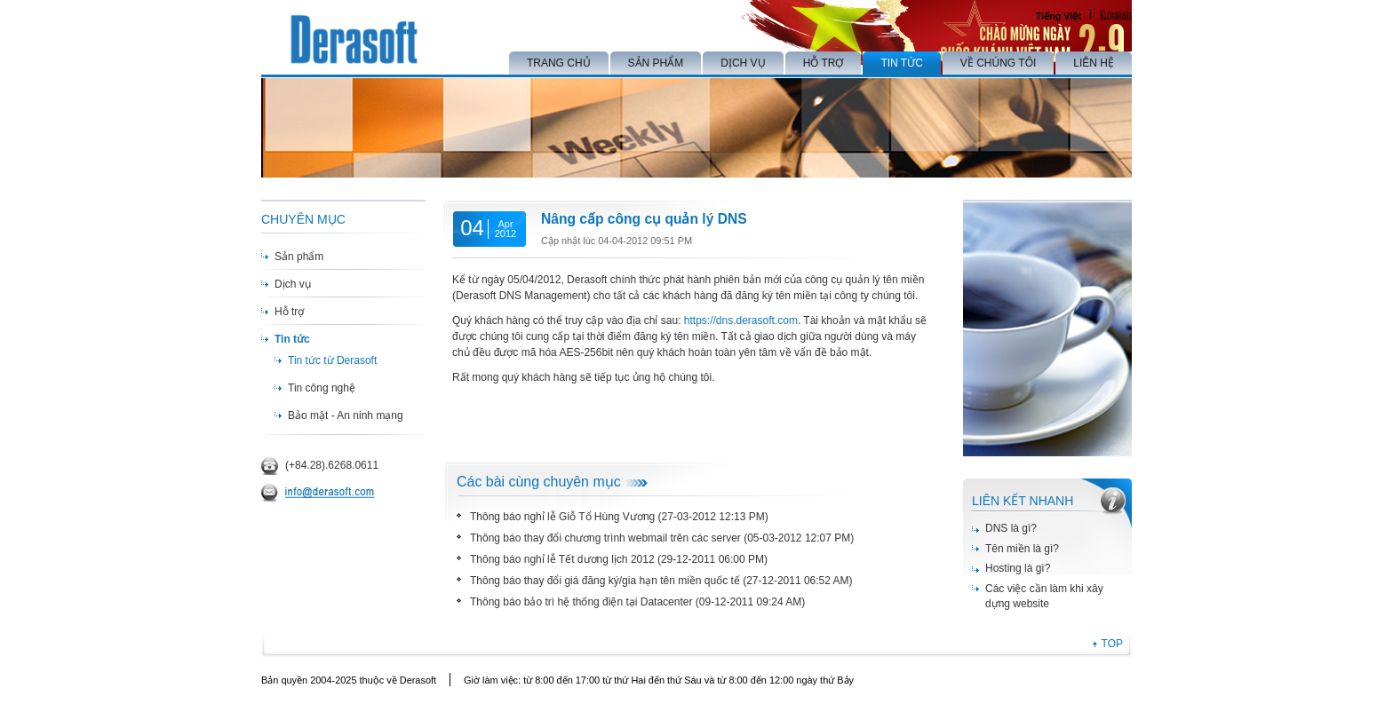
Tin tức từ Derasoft (332, 360)
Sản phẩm (299, 256)
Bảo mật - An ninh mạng (345, 415)
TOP (1112, 643)
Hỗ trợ (289, 311)
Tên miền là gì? (1022, 548)
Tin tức (292, 339)
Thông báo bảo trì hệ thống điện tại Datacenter (581, 602)
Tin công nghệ (321, 388)
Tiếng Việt (1058, 16)
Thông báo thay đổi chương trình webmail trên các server (605, 538)
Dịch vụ (293, 284)
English (1116, 14)
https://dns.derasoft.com (741, 320)
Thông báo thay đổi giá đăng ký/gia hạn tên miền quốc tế (605, 580)
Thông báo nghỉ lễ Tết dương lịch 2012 (562, 559)
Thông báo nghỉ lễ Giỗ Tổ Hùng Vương (562, 516)
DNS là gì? (1011, 528)
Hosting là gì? (1017, 568)
